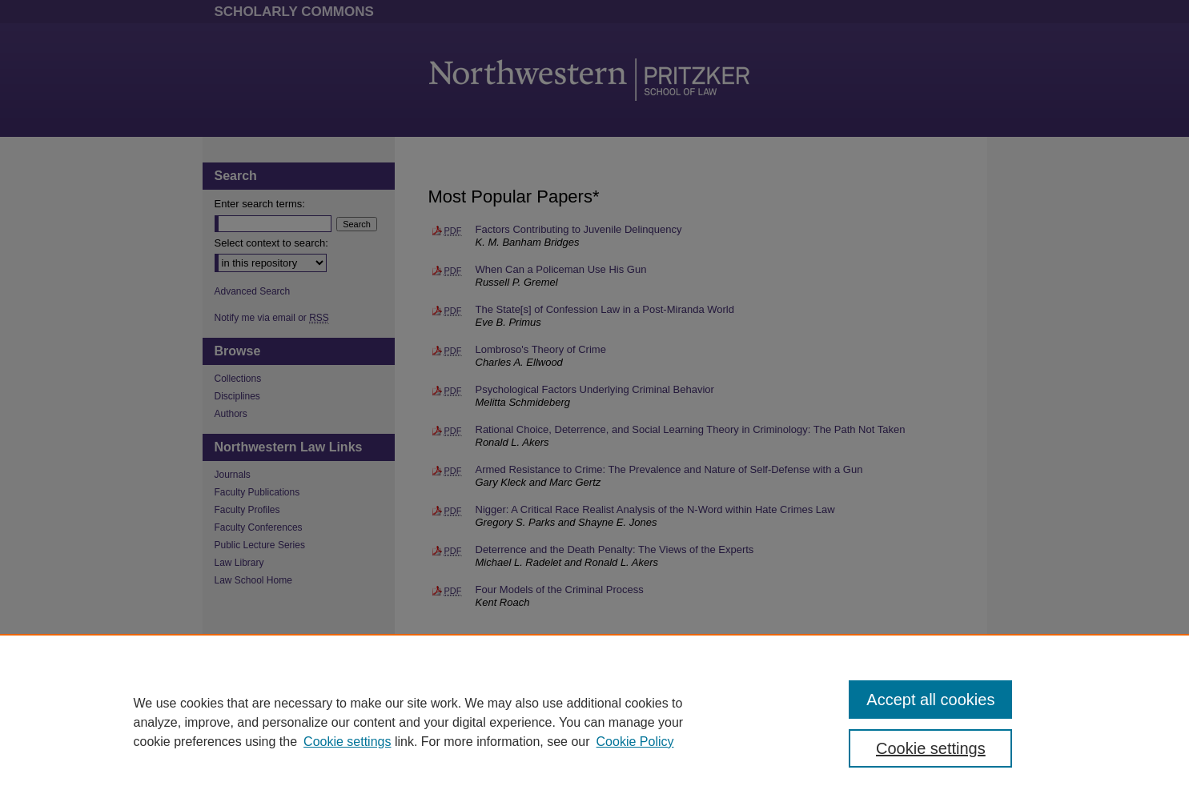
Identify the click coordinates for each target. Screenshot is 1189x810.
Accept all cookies (930, 699)
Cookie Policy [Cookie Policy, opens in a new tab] (635, 741)
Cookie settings (347, 741)
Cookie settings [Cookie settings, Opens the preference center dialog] (931, 748)
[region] (594, 722)
